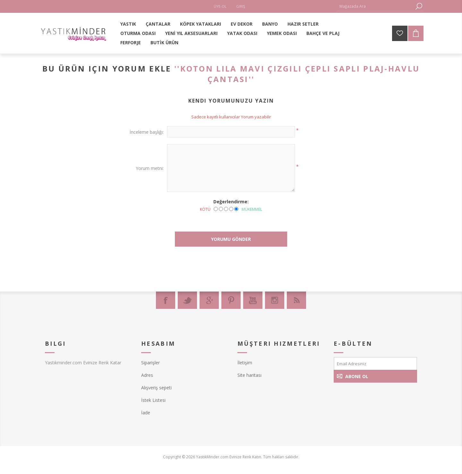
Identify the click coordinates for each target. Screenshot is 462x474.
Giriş (240, 6)
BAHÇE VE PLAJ (322, 33)
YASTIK (128, 24)
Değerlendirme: (231, 202)
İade (145, 413)
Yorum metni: (150, 168)
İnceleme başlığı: (147, 132)
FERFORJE (130, 42)
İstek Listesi (153, 400)
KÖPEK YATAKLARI (200, 24)
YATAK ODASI (242, 33)
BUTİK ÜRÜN (164, 42)
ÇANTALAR (158, 24)
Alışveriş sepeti (156, 388)
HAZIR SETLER (303, 24)
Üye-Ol (220, 6)
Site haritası (249, 375)
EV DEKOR (241, 24)
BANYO (270, 24)
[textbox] (375, 6)
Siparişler (150, 363)
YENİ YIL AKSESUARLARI (191, 33)
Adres (147, 375)
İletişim (244, 363)
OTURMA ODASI (138, 33)
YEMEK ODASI (282, 33)
